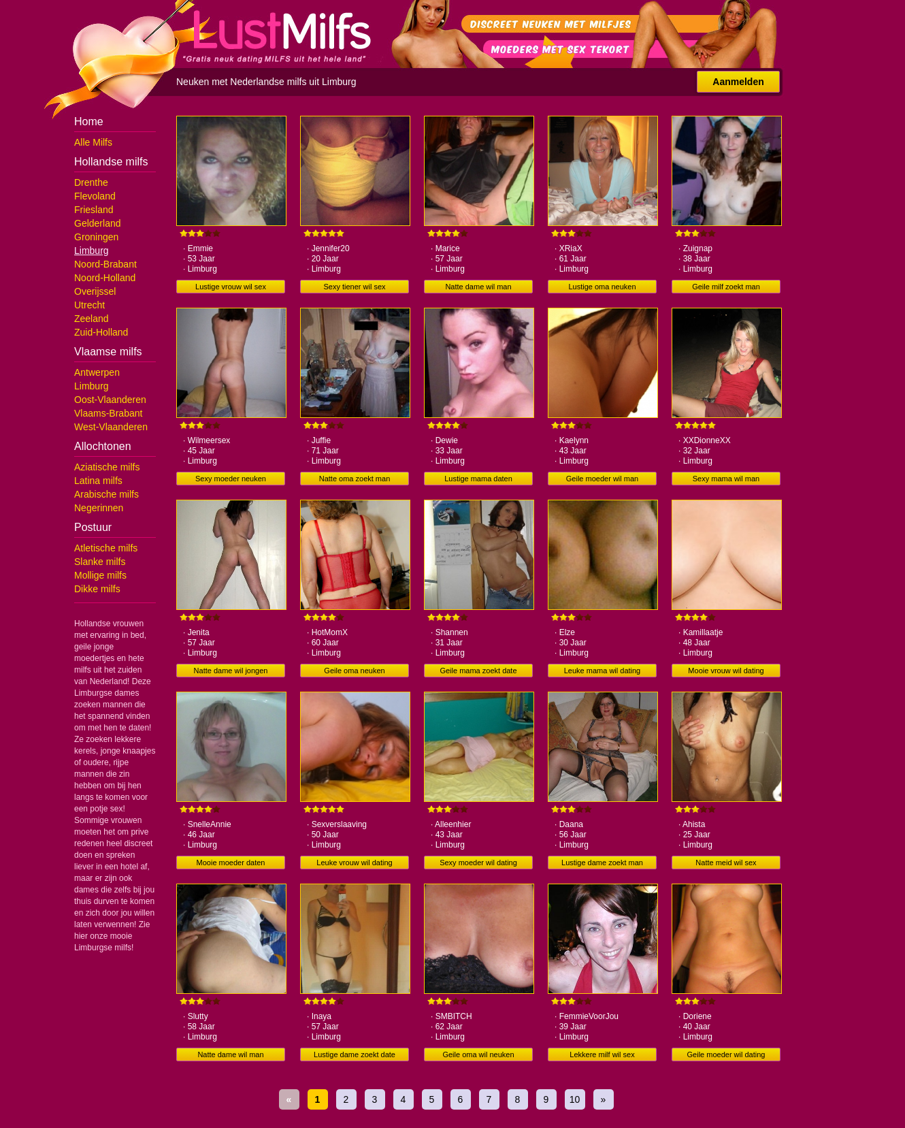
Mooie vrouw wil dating (725, 670)
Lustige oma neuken (602, 287)
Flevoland (95, 196)
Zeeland (91, 318)
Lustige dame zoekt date (354, 1054)
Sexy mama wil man (726, 478)
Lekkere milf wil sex (602, 1054)
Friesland (94, 209)
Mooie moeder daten (231, 862)
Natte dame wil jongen (231, 670)
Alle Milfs (93, 142)
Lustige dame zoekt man (602, 862)
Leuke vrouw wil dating (354, 862)
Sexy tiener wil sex (354, 287)
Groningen (96, 236)
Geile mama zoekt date (478, 670)
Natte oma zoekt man (355, 478)
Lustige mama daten (478, 478)
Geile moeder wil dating (726, 1054)
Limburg (91, 250)
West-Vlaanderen (111, 426)
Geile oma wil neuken (478, 1054)
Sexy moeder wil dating (478, 862)
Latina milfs (98, 480)
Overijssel (95, 291)
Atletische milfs (105, 548)
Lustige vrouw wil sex (230, 287)
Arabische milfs (106, 494)
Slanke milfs (99, 561)
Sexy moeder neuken (230, 478)
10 (575, 1099)
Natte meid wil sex (725, 862)
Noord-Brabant (105, 264)
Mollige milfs (100, 575)
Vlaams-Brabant (108, 413)
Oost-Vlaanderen (110, 399)
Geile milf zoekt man (726, 287)
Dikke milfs (97, 588)
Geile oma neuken (354, 670)
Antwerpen (97, 372)
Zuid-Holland (101, 332)
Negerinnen (98, 507)
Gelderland (97, 223)
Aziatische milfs (106, 467)
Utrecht (89, 305)
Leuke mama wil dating (602, 670)
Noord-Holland (104, 277)
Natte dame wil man (478, 287)
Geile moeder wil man (602, 478)
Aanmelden (737, 81)
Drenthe (91, 182)
